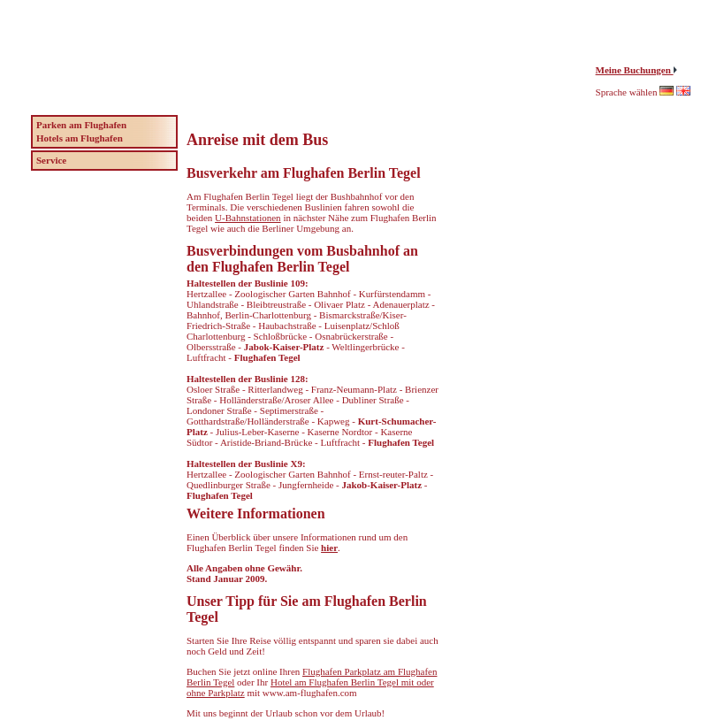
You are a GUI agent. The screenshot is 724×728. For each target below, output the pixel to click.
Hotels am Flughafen (79, 138)
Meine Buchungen (635, 70)
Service (51, 160)
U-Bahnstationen (248, 217)
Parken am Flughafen (81, 124)
